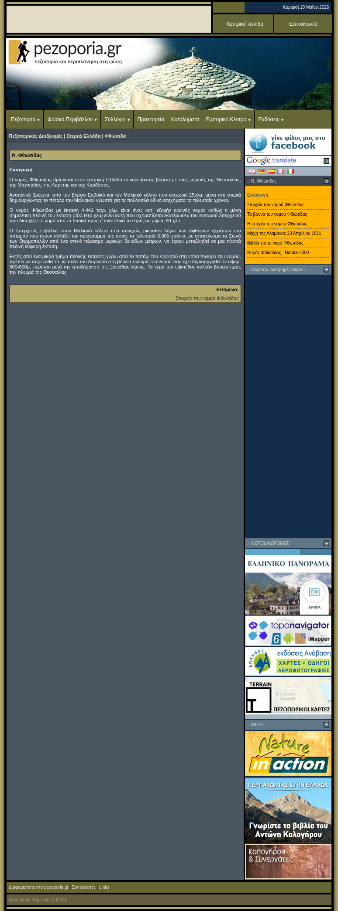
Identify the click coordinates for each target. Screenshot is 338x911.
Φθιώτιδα (115, 136)
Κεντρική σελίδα (245, 24)
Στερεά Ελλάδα (84, 136)
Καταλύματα (185, 119)
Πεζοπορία (23, 119)
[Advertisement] (288, 406)
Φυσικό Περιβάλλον (70, 119)
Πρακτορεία (151, 119)
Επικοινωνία (303, 24)
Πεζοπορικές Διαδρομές (36, 136)
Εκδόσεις (268, 119)
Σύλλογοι (115, 119)
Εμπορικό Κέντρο (226, 119)
